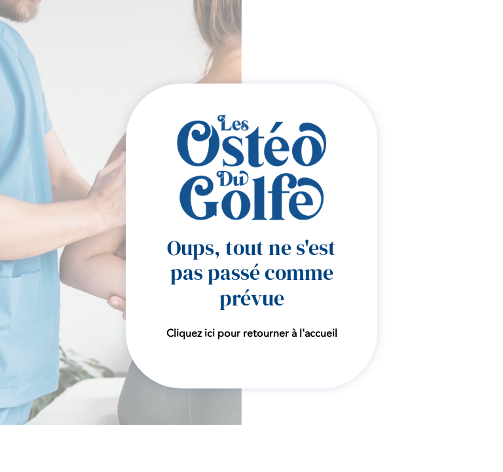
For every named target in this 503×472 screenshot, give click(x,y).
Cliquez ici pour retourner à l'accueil (251, 334)
